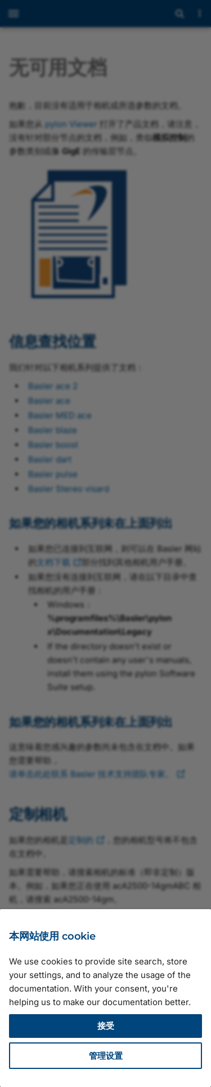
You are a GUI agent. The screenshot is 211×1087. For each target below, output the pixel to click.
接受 (105, 1025)
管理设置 (106, 1055)
